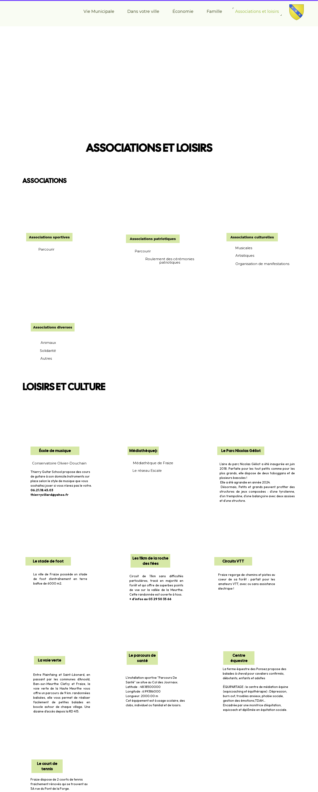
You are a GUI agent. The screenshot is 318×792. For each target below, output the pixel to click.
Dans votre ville (143, 11)
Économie (183, 11)
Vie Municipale (99, 11)
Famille (214, 11)
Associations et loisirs (257, 11)
